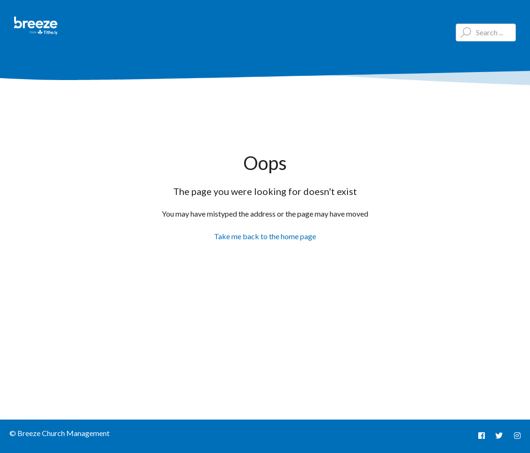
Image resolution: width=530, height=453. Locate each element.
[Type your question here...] (486, 32)
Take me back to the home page (265, 236)
